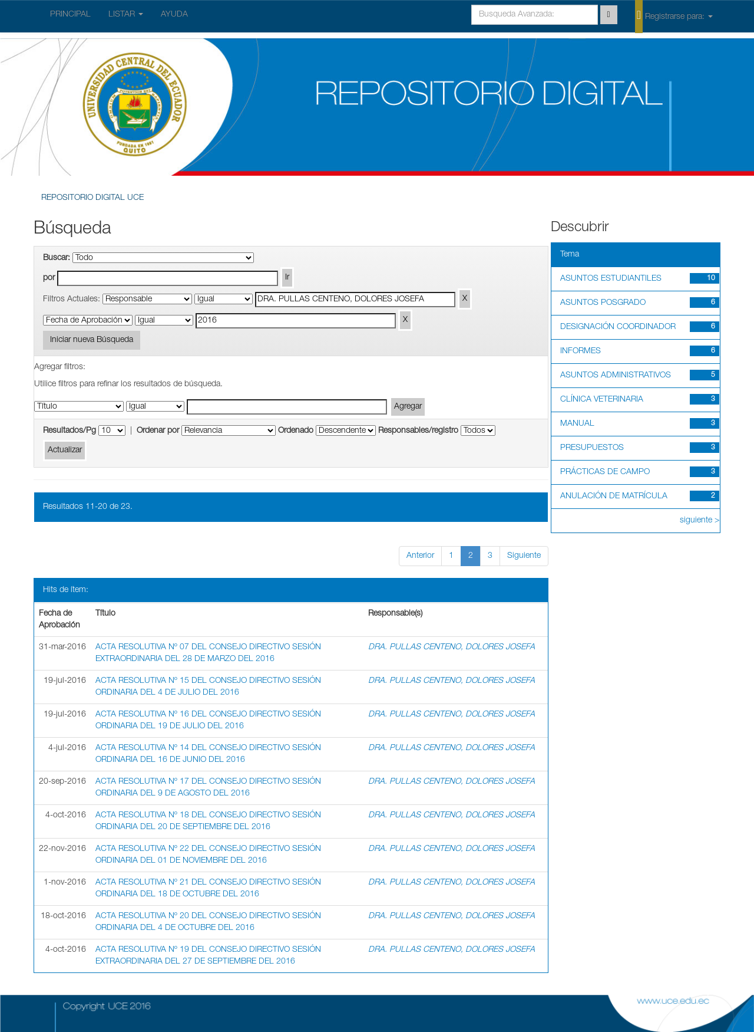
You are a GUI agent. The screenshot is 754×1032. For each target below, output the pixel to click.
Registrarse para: (674, 16)
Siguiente (524, 556)
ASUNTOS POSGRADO (603, 303)
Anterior (420, 556)
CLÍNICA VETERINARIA (601, 400)
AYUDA (174, 15)
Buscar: (56, 258)
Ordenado (295, 431)
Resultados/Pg (69, 431)
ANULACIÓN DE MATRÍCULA (613, 496)
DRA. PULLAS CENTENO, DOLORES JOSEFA (451, 647)
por (49, 278)
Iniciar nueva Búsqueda (91, 340)
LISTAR (125, 15)
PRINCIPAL (70, 15)
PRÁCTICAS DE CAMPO (605, 472)
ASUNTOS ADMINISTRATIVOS (615, 376)
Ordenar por (158, 431)
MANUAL (577, 424)
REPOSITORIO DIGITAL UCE (92, 198)
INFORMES (580, 351)
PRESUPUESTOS (592, 448)
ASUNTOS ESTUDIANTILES (611, 279)
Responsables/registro (418, 431)
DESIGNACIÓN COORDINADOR (618, 327)
